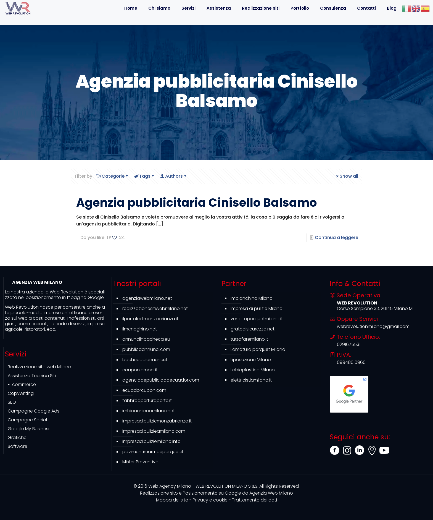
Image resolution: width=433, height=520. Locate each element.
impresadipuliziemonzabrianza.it (157, 421)
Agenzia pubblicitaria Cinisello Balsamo (196, 203)
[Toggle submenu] (218, 21)
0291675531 (348, 344)
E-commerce (22, 384)
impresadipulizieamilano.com (153, 431)
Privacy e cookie (210, 500)
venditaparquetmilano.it (257, 319)
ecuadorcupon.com (144, 390)
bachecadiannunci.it (144, 359)
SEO (12, 402)
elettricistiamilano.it (251, 380)
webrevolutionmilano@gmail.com (373, 326)
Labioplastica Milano (253, 370)
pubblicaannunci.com (146, 349)
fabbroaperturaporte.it (147, 400)
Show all (346, 176)
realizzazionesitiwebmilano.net (155, 308)
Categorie (112, 176)
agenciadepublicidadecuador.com (160, 380)
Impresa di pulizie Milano (256, 308)
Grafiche (17, 437)
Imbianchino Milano (252, 298)
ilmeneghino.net (139, 329)
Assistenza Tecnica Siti (32, 375)
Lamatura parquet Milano (258, 349)
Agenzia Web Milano (216, 493)
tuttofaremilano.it (249, 339)
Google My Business (29, 429)
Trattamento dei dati (254, 500)
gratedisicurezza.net (252, 329)
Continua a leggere (336, 237)
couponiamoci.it (140, 370)
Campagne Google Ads (33, 411)
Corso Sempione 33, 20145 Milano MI (375, 308)
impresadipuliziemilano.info (151, 441)
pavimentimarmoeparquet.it (152, 451)
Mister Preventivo (140, 462)
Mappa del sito (172, 500)
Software (17, 446)
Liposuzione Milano (251, 359)
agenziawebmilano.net (147, 298)
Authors (173, 176)
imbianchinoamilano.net (148, 411)
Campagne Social (27, 420)
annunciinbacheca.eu (146, 339)
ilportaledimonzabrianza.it (150, 319)
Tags (144, 176)
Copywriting (21, 393)
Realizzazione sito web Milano (39, 367)
